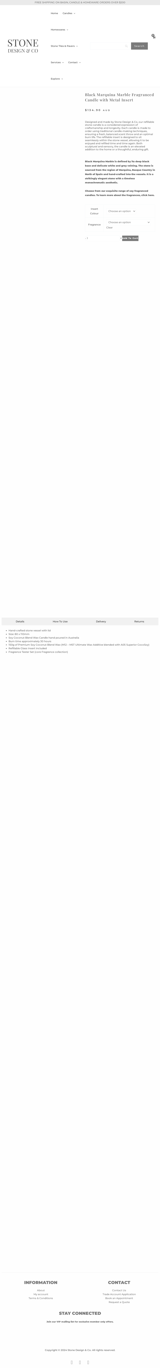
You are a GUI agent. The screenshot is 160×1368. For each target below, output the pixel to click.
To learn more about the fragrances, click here (125, 195)
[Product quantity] (103, 238)
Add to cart (130, 238)
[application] (73, 13)
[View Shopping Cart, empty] (154, 46)
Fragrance (94, 224)
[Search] (110, 46)
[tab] (20, 1149)
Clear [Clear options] (110, 227)
